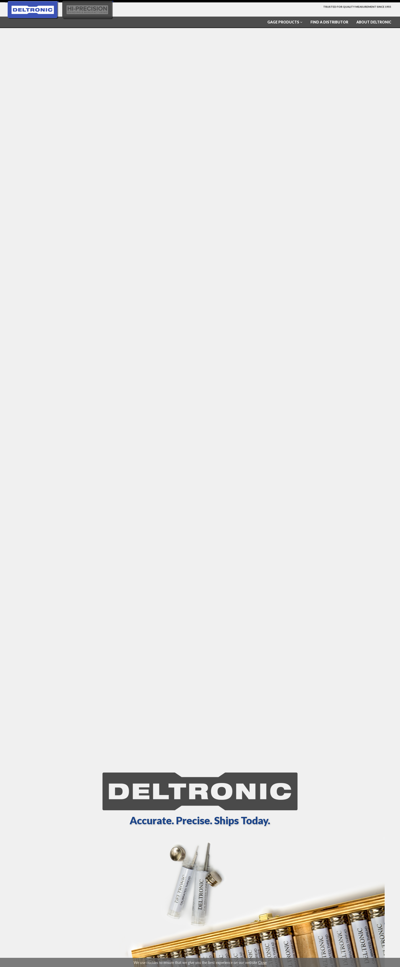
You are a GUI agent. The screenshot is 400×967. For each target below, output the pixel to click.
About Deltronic (373, 22)
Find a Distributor (329, 22)
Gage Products (284, 22)
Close (262, 962)
